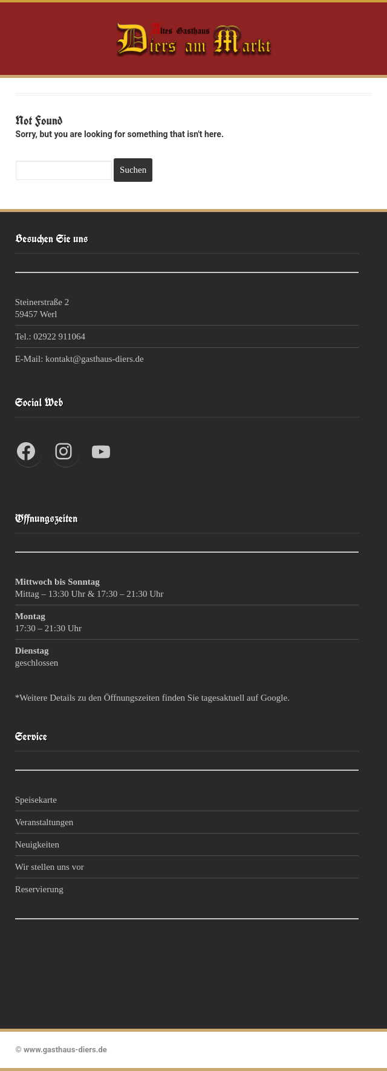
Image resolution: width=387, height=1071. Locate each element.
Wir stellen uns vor (49, 867)
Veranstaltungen (44, 822)
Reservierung (39, 889)
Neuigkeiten (37, 844)
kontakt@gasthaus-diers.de (94, 359)
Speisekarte (36, 800)
